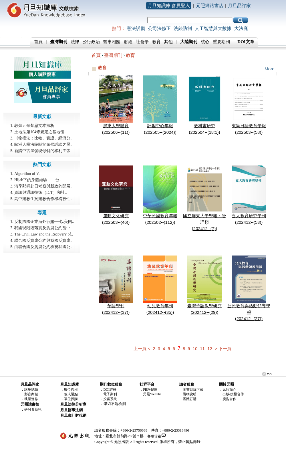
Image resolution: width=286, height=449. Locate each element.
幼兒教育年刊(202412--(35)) (160, 307)
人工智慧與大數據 (213, 28)
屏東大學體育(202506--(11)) (116, 127)
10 (195, 348)
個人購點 (71, 394)
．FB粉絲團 (149, 390)
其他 (168, 41)
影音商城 (31, 394)
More (269, 68)
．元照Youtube (150, 394)
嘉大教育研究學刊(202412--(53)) (249, 217)
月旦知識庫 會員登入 (169, 5)
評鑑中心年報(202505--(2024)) (160, 127)
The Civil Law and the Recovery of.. (43, 234)
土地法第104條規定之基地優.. (40, 132)
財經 (128, 41)
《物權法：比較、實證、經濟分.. (43, 138)
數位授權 (71, 390)
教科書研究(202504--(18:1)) (204, 127)
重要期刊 (221, 41)
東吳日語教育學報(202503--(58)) (249, 127)
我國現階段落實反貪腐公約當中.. (43, 228)
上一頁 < (142, 348)
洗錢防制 (183, 28)
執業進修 (31, 399)
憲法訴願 (136, 28)
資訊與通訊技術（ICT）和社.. (40, 192)
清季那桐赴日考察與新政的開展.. (43, 186)
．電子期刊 (108, 394)
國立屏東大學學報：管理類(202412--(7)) (204, 220)
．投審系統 (108, 399)
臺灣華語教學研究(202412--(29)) (204, 307)
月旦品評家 (239, 5)
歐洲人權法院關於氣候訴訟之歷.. (43, 144)
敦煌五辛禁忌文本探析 (34, 125)
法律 (75, 41)
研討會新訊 (32, 410)
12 (209, 348)
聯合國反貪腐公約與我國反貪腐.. (43, 240)
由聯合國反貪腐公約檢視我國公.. (43, 247)
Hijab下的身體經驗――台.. (37, 180)
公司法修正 (159, 28)
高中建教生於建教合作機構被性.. (43, 199)
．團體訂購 (187, 399)
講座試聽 (31, 390)
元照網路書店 (209, 5)
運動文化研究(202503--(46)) (116, 217)
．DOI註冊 (108, 390)
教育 (156, 41)
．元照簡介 (227, 390)
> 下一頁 (223, 348)
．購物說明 (187, 394)
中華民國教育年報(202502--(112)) (160, 217)
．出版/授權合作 (231, 394)
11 (202, 348)
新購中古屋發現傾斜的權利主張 (42, 151)
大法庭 (241, 28)
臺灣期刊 (113, 55)
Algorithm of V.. (27, 173)
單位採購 (71, 399)
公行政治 (91, 41)
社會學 (142, 41)
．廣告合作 (227, 399)
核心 (205, 41)
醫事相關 (111, 41)
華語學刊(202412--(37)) (116, 307)
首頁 (38, 41)
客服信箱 (154, 436)
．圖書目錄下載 (191, 390)
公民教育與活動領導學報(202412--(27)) (248, 310)
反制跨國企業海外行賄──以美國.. (44, 221)
